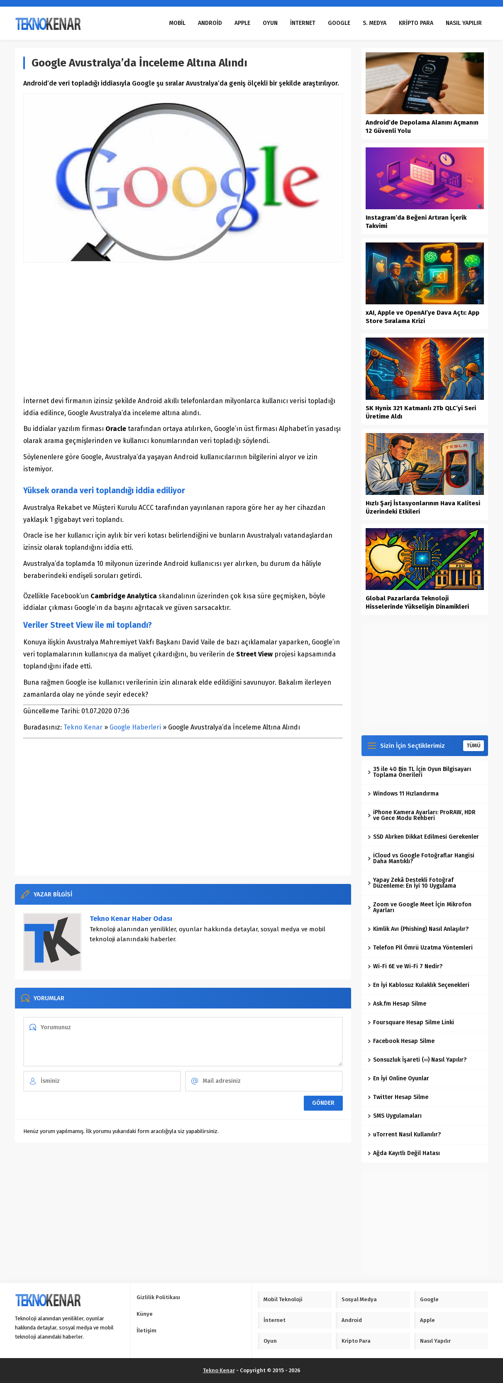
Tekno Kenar (83, 727)
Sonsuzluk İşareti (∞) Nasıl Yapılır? (417, 1059)
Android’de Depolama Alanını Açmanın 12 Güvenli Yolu (422, 127)
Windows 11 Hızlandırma (403, 793)
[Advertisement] (183, 329)
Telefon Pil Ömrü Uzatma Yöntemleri (420, 947)
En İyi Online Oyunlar (398, 1078)
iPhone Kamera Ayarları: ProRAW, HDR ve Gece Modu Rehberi (422, 815)
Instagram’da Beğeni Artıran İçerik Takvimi (416, 222)
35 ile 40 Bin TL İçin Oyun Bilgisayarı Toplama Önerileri (419, 772)
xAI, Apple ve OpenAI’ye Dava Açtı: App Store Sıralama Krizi (422, 317)
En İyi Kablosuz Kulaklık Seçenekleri (418, 985)
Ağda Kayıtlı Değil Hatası (404, 1153)
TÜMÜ (473, 746)
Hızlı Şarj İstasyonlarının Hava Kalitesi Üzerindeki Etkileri (423, 507)
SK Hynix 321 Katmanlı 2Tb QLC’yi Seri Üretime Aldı (421, 412)
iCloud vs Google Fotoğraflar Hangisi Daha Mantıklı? (421, 858)
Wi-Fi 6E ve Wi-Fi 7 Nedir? (405, 966)
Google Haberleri (135, 727)
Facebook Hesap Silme (401, 1041)
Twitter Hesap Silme (398, 1097)
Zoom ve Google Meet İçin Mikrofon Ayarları (419, 907)
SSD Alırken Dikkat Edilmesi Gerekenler (423, 836)
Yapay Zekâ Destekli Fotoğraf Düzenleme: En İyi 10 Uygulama (412, 882)
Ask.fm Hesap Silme (397, 1003)
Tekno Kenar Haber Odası (131, 918)
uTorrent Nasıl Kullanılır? (404, 1134)
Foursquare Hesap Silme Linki (411, 1022)
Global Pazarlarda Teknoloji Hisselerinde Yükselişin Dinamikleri (417, 602)
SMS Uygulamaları (395, 1115)
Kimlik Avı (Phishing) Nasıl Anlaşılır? (418, 929)
